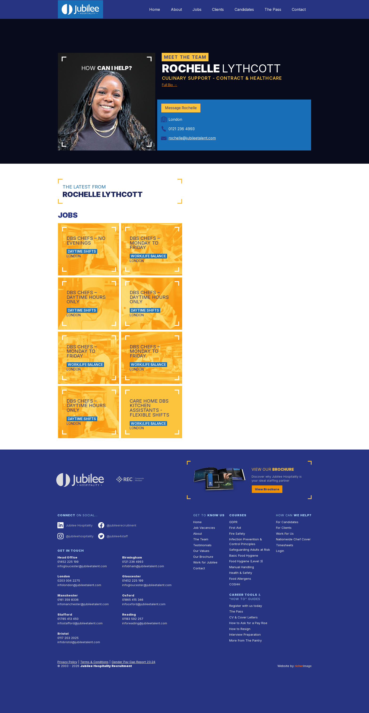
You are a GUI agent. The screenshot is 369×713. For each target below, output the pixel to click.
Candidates (242, 9)
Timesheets (284, 581)
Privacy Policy (67, 695)
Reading (129, 648)
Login (280, 586)
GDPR (233, 558)
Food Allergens (240, 614)
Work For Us (285, 569)
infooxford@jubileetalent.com (143, 638)
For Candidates (287, 558)
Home (150, 9)
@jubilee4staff (112, 572)
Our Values (201, 586)
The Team (200, 575)
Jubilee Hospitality (74, 561)
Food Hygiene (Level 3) (246, 597)
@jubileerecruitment (116, 561)
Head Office (67, 593)
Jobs (194, 9)
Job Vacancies (204, 564)
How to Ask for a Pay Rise (248, 658)
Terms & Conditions (95, 695)
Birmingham (132, 593)
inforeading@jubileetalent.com (144, 657)
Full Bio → (171, 84)
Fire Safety (237, 569)
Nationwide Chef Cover (292, 575)
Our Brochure (203, 592)
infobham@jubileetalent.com (142, 601)
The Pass (272, 9)
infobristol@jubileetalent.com (78, 675)
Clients (216, 9)
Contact (298, 9)
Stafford (64, 648)
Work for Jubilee (205, 598)
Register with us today (245, 640)
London (63, 611)
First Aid (235, 564)
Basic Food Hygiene (243, 591)
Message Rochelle (181, 108)
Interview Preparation (244, 669)
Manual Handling (241, 602)
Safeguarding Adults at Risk (249, 585)
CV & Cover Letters (243, 652)
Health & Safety (240, 608)
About (172, 9)
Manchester (67, 630)
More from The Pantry (245, 675)
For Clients (283, 564)
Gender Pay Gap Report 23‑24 (134, 695)
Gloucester (131, 611)
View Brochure (267, 525)
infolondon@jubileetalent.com (78, 620)
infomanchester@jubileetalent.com (82, 638)
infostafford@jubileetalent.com (79, 657)
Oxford (128, 630)
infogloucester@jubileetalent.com (81, 601)
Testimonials (202, 581)
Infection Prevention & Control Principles (245, 577)
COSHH (234, 619)
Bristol (62, 667)
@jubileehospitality (75, 572)
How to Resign (239, 663)
